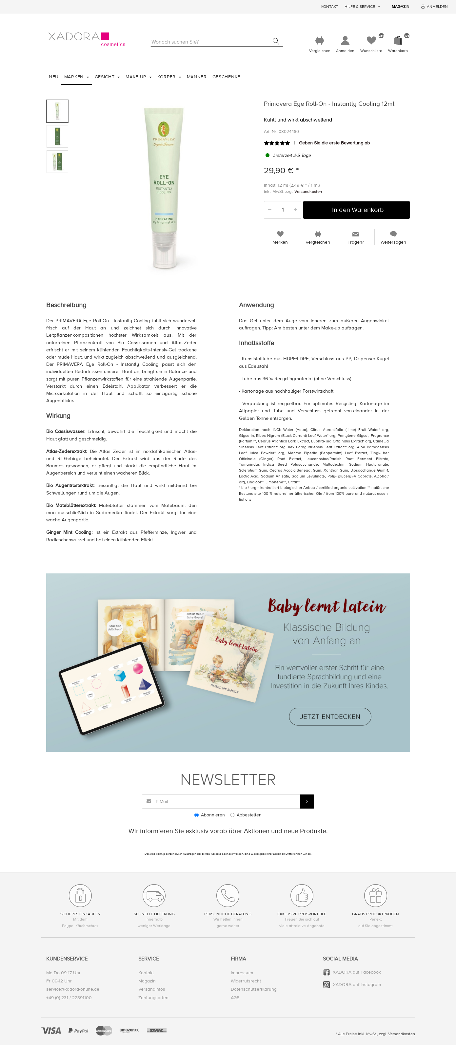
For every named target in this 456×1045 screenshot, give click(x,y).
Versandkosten (308, 191)
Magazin (400, 6)
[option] (164, 188)
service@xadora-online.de (72, 989)
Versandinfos (151, 989)
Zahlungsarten (153, 997)
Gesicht (105, 77)
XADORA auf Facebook (357, 972)
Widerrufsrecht (246, 981)
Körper (167, 77)
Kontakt (329, 6)
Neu (54, 77)
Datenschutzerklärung (254, 989)
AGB (235, 997)
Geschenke (226, 77)
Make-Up (137, 77)
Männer (197, 77)
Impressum (242, 973)
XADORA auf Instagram (357, 984)
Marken (74, 77)
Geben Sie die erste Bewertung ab (334, 143)
